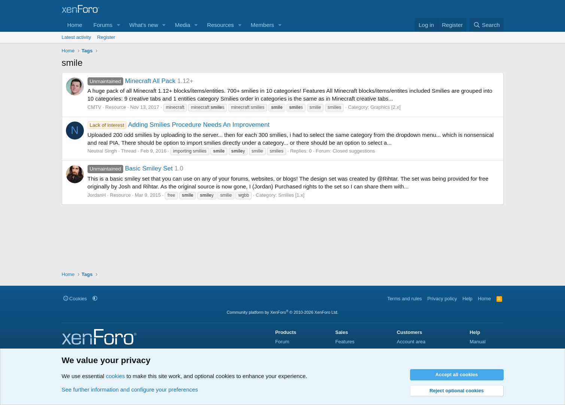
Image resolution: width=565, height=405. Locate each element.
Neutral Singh (102, 151)
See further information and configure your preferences (130, 389)
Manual (478, 341)
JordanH (97, 195)
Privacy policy (442, 298)
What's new (143, 25)
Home (74, 25)
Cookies (75, 298)
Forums (103, 25)
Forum (282, 341)
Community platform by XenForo (282, 312)
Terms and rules (404, 298)
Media (182, 25)
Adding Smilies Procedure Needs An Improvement (179, 124)
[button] (118, 25)
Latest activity (76, 37)
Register (106, 37)
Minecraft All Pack (132, 81)
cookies (115, 376)
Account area (411, 341)
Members (262, 25)
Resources (220, 25)
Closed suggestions (353, 151)
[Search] (487, 25)
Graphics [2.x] (385, 107)
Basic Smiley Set (130, 168)
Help (467, 298)
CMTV (94, 107)
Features (344, 341)
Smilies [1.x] (291, 195)
